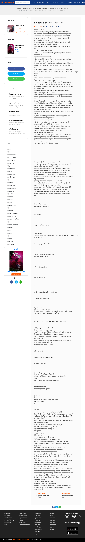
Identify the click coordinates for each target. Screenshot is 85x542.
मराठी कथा (52, 518)
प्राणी (10, 233)
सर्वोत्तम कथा (23, 513)
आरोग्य (11, 199)
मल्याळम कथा (53, 524)
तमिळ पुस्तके (38, 522)
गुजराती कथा (53, 515)
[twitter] (72, 516)
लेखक (21, 520)
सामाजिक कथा (12, 188)
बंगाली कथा (52, 522)
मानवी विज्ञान (12, 194)
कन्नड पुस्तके (37, 531)
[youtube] (75, 516)
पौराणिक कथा (12, 216)
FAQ (6, 524)
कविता (10, 171)
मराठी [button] (33, 2)
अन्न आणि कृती (12, 205)
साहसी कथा (12, 191)
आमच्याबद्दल (8, 513)
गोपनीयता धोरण (8, 518)
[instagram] (68, 516)
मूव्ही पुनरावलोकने (13, 213)
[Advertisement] (16, 296)
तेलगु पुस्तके (37, 524)
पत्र (10, 208)
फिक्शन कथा (12, 155)
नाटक (10, 180)
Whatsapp (16, 78)
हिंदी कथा (52, 513)
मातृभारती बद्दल (40, 2)
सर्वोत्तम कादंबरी (23, 515)
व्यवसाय (11, 227)
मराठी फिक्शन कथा (19, 52)
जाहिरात (70, 2)
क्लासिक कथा (12, 160)
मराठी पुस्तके (38, 520)
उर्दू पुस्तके (37, 534)
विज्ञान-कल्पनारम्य (13, 225)
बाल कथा (11, 163)
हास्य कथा (11, 166)
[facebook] (65, 516)
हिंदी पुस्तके (37, 515)
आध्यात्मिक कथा (13, 152)
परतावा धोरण (8, 522)
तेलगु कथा (52, 529)
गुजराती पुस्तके (38, 518)
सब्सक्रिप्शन (77, 2)
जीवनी (10, 202)
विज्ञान (10, 239)
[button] (28, 2)
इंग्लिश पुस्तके (38, 513)
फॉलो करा (20, 30)
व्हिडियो (55, 2)
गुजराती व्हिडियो (23, 518)
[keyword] (22, 2)
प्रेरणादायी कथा (12, 157)
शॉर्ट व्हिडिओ (23, 522)
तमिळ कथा (52, 527)
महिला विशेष (12, 177)
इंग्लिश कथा (52, 520)
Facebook (16, 68)
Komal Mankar (20, 25)
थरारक (10, 222)
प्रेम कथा (11, 183)
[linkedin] (79, 516)
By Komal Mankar (19, 50)
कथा (10, 149)
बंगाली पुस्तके (38, 527)
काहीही (11, 241)
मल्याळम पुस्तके (38, 529)
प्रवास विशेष (12, 174)
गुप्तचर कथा (12, 185)
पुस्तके (48, 2)
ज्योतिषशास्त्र (12, 236)
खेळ (10, 230)
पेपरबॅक (63, 2)
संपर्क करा (7, 515)
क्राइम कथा (11, 244)
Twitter (16, 73)
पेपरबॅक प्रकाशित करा (25, 524)
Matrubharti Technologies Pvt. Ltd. (21, 539)
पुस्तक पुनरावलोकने (14, 219)
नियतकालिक (12, 169)
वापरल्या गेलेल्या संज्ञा (9, 520)
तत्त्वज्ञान (11, 197)
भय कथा (11, 211)
